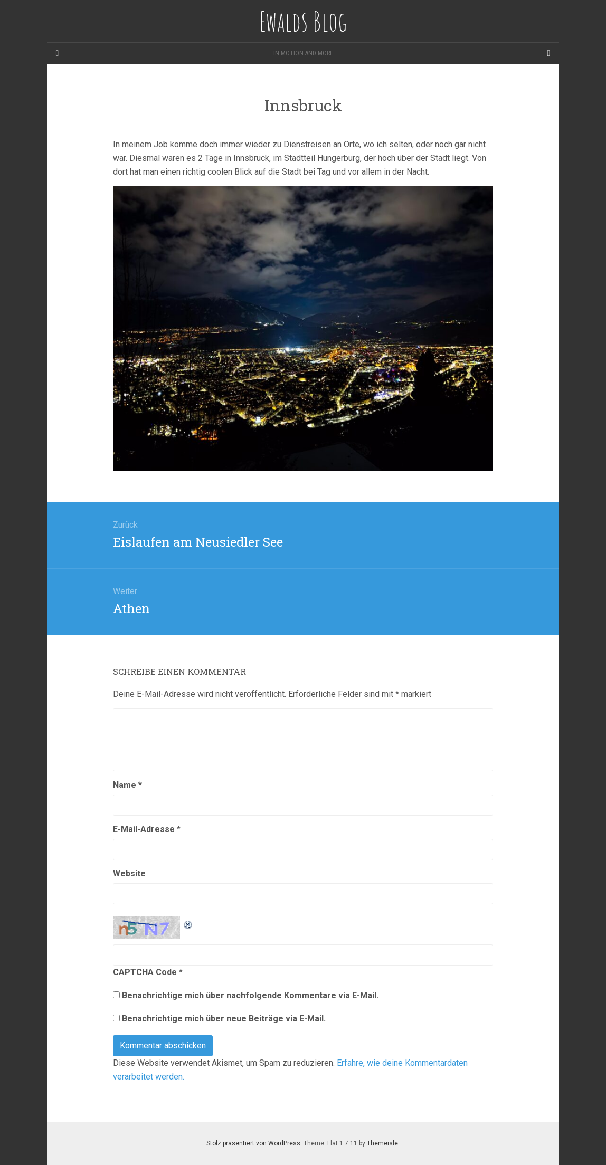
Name (127, 785)
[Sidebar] (57, 53)
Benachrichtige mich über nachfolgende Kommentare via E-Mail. (250, 995)
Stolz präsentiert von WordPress (253, 1143)
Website (129, 873)
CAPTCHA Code (145, 972)
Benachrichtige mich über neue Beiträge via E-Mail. (224, 1019)
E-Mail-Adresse (147, 829)
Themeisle (382, 1143)
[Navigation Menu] (548, 53)
